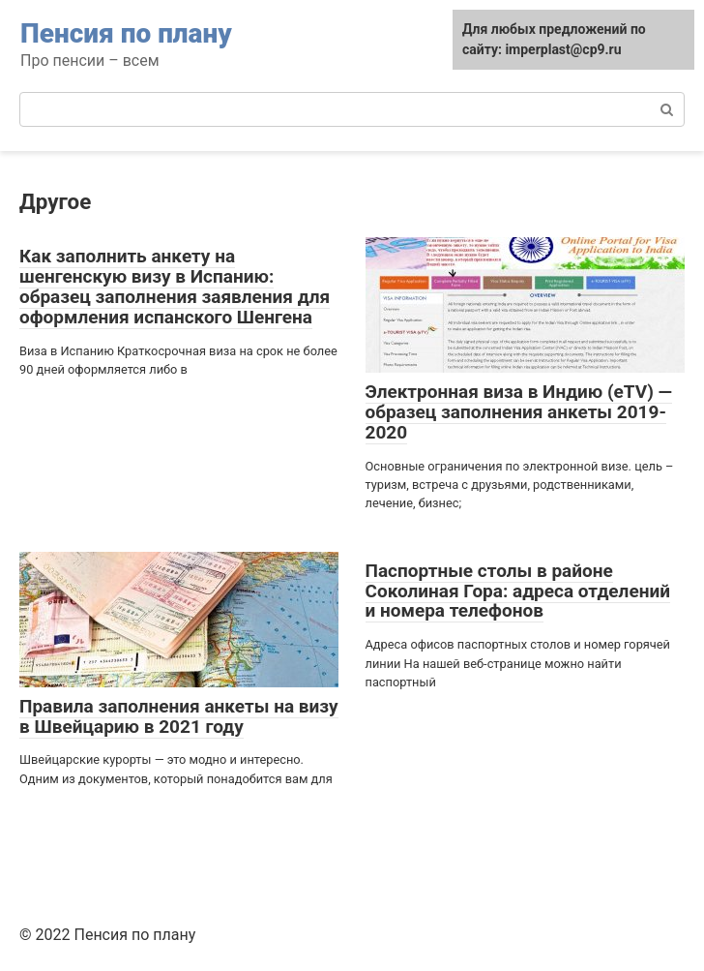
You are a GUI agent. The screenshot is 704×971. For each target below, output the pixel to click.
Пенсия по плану (126, 33)
